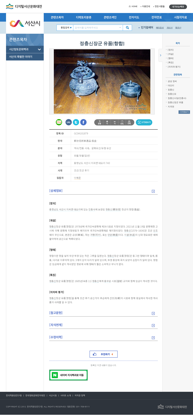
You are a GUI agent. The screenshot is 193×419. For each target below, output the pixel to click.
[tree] (25, 53)
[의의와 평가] (57, 296)
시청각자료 (180, 17)
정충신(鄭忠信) (114, 209)
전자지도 (134, 17)
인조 (52, 235)
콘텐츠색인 (110, 17)
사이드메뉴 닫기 (160, 55)
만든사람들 (160, 6)
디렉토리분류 (83, 17)
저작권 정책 (80, 400)
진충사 (92, 209)
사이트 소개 (65, 400)
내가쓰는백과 (178, 7)
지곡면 (171, 107)
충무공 (108, 281)
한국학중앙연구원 (14, 400)
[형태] (53, 250)
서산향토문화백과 (18, 49)
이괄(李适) (135, 235)
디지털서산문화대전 (28, 6)
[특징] (53, 275)
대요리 (171, 85)
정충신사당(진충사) (177, 98)
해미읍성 (160, 28)
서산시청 (53, 400)
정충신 (53, 226)
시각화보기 (184, 112)
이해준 (77, 178)
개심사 (169, 28)
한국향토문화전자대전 (35, 400)
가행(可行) (101, 235)
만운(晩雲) (118, 235)
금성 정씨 (172, 81)
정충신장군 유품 (175, 102)
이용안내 (146, 6)
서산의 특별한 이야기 (20, 56)
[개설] (53, 220)
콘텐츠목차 (57, 17)
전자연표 (157, 17)
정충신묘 (172, 94)
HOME (134, 6)
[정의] (53, 203)
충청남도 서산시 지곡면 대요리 (65, 209)
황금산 (178, 28)
